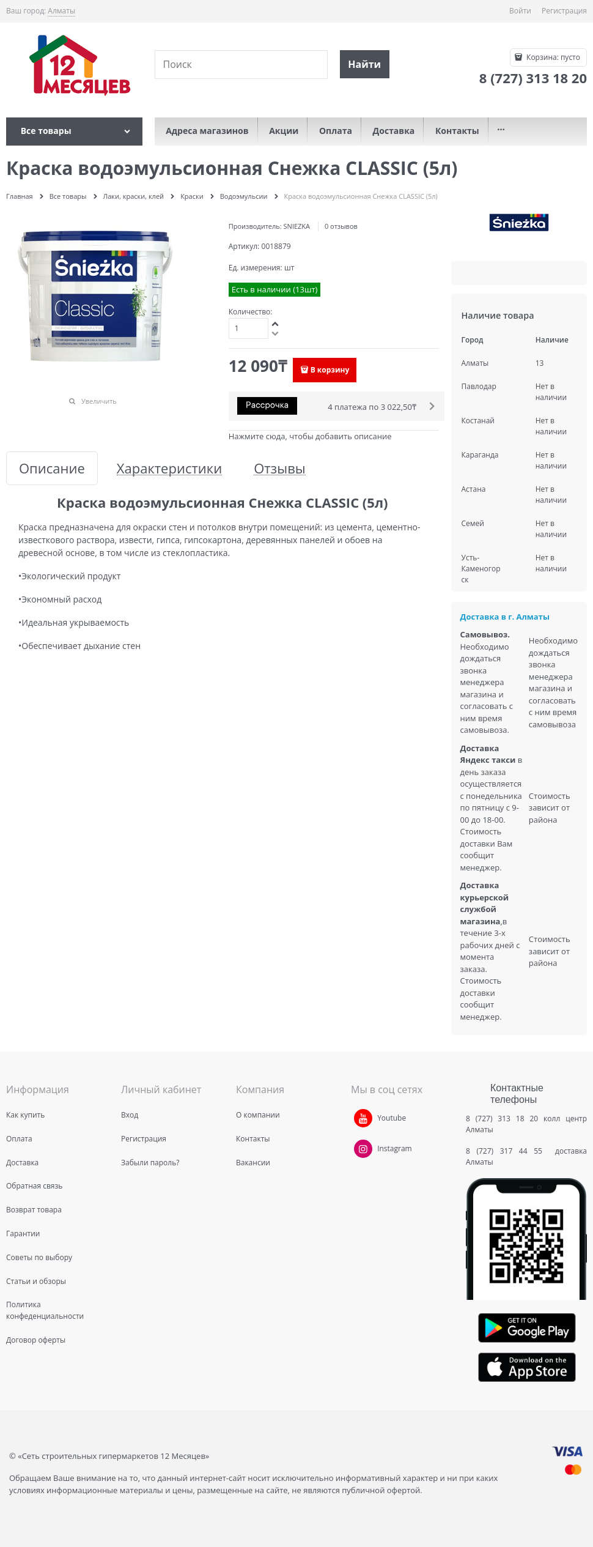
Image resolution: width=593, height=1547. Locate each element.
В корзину (330, 370)
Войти (520, 11)
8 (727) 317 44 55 (507, 1151)
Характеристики (169, 468)
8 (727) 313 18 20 (502, 1118)
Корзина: (552, 57)
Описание (52, 468)
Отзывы (280, 468)
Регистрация (564, 11)
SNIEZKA (297, 226)
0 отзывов (341, 226)
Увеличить (99, 401)
